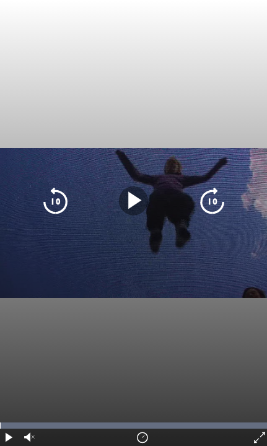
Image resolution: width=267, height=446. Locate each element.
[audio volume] (28, 437)
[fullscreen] (258, 437)
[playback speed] (142, 437)
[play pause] (133, 201)
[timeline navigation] (133, 425)
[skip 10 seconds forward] (212, 201)
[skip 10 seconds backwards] (55, 201)
